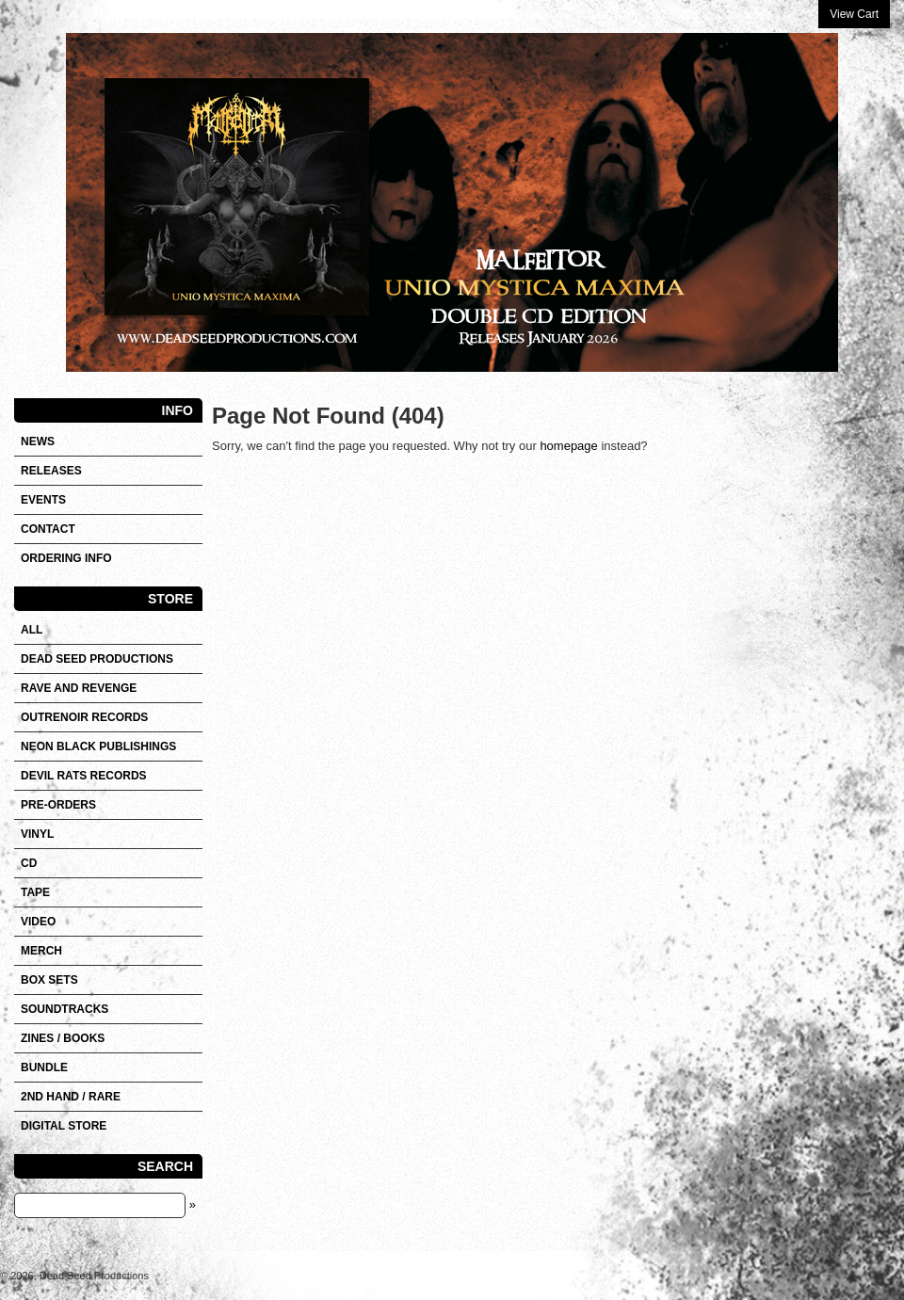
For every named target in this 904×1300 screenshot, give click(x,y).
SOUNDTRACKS (64, 1009)
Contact (48, 529)
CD (29, 863)
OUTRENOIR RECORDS (84, 717)
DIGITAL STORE (63, 1125)
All (31, 629)
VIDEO (38, 921)
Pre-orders (58, 804)
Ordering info (66, 558)
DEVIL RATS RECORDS (84, 775)
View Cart (854, 14)
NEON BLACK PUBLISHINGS (98, 746)
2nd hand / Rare (71, 1096)
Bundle (44, 1067)
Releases (51, 470)
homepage (568, 446)
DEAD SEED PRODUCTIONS (97, 659)
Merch (41, 950)
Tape (35, 892)
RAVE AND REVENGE (79, 688)
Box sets (49, 980)
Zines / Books (63, 1038)
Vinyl (37, 834)
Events (43, 499)
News (38, 441)
